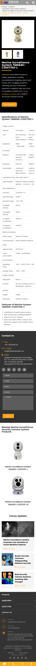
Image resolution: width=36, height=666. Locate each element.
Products (12, 7)
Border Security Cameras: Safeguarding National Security (23, 560)
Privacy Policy (23, 653)
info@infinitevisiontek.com (14, 351)
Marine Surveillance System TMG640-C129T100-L (18, 468)
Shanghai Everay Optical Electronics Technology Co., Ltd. (17, 647)
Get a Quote (9, 104)
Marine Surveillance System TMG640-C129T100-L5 (18, 503)
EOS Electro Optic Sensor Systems (14, 9)
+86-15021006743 (11, 345)
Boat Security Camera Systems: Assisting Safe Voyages (23, 578)
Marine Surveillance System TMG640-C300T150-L (14, 14)
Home (5, 7)
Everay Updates (18, 516)
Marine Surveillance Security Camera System (18, 11)
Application (7, 600)
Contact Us (7, 612)
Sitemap (11, 653)
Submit (8, 416)
